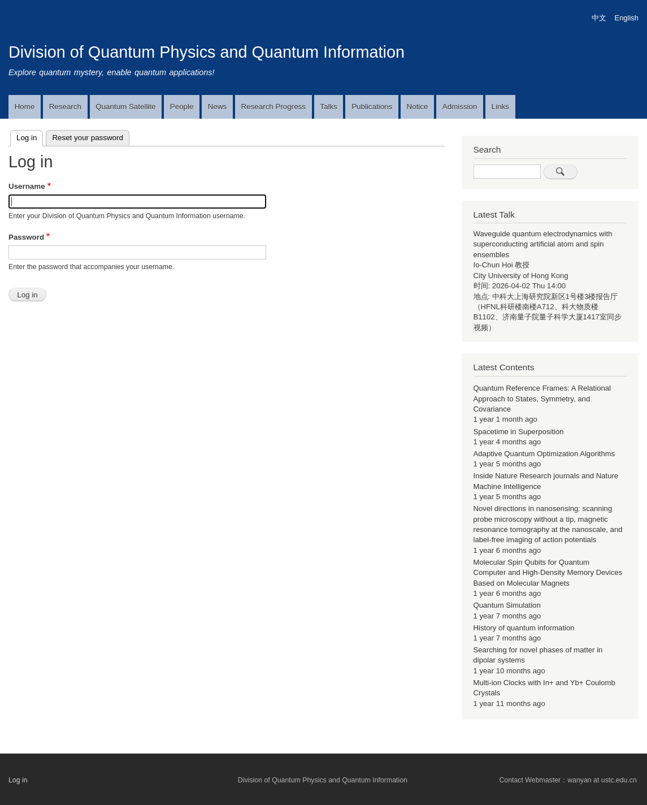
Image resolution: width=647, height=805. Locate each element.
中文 (599, 18)
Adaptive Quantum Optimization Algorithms (544, 453)
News (217, 106)
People (182, 106)
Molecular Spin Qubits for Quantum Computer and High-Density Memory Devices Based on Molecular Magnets (548, 572)
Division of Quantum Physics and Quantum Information (206, 52)
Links (500, 106)
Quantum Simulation (507, 605)
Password (26, 237)
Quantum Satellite (125, 106)
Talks (328, 106)
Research (65, 106)
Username (26, 186)
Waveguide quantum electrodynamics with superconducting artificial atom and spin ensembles (543, 244)
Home (25, 106)
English (627, 18)
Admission (459, 106)
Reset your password (87, 137)
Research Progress (273, 106)
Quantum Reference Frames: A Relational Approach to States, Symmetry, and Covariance (542, 398)
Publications (371, 106)
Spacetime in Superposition (519, 431)
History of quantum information (524, 628)
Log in (29, 136)
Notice (417, 106)
